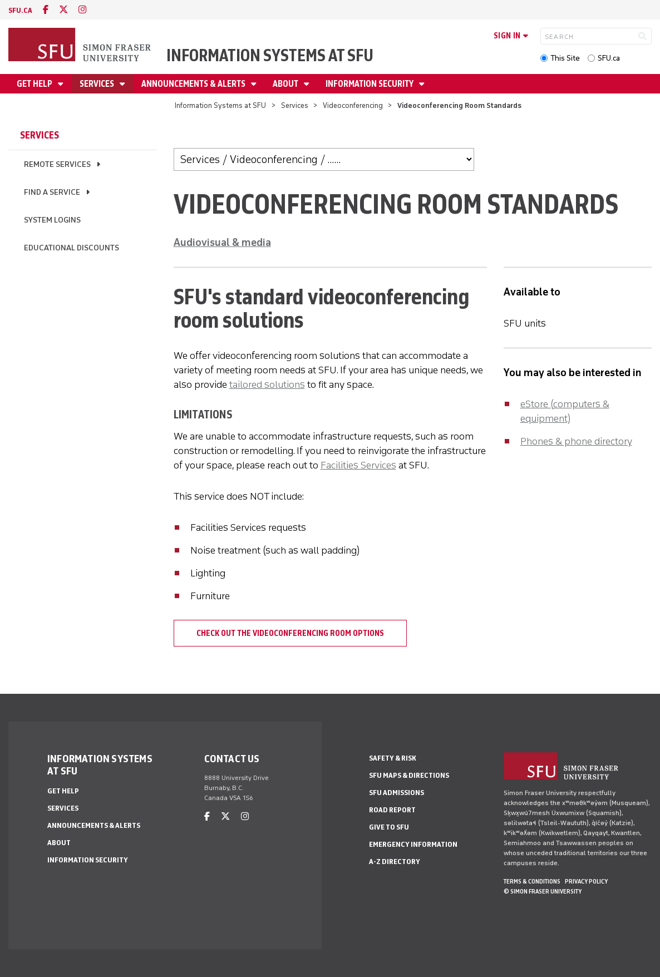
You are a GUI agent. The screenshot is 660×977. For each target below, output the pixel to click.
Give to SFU (389, 827)
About (286, 83)
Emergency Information (413, 844)
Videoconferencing (353, 105)
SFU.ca (609, 58)
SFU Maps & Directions (409, 775)
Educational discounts (71, 248)
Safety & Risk (392, 758)
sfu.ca (20, 10)
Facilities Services (358, 465)
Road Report (392, 810)
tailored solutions (267, 384)
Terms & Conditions (532, 881)
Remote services (57, 164)
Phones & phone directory (576, 441)
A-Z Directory (394, 861)
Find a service (52, 192)
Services (98, 83)
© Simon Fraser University (543, 891)
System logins (52, 220)
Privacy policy (586, 881)
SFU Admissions (396, 792)
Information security (370, 83)
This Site (565, 58)
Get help (35, 83)
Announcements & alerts (194, 83)
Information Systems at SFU (269, 55)
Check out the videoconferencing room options (290, 633)
